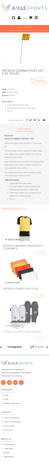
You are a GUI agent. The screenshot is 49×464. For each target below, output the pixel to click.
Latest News (8, 448)
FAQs (6, 399)
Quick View (13, 241)
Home (19, 27)
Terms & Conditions (11, 418)
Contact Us (8, 430)
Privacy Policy (9, 426)
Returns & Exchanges (12, 422)
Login (6, 395)
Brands (7, 452)
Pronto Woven (26, 373)
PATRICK (28, 27)
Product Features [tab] (24, 129)
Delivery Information (12, 403)
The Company (9, 444)
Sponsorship (9, 457)
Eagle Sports (20, 369)
